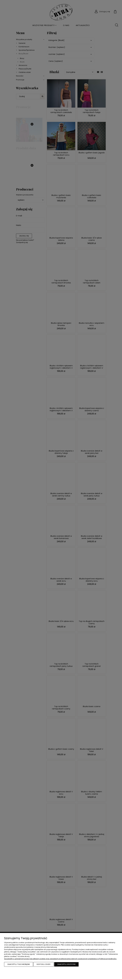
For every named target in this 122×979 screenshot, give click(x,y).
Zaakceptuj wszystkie (66, 964)
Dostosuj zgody (43, 964)
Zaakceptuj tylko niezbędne (18, 964)
